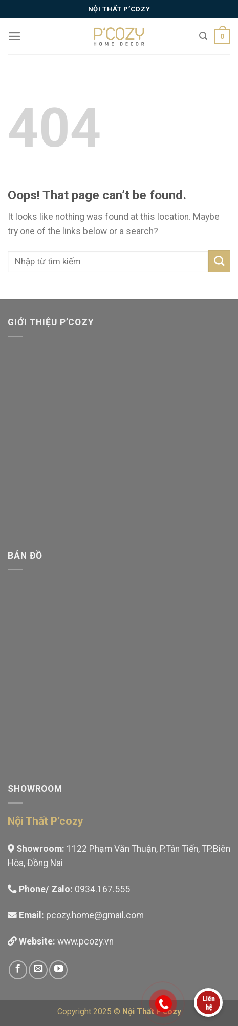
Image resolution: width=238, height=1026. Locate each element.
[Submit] (219, 261)
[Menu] (14, 36)
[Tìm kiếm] (203, 36)
